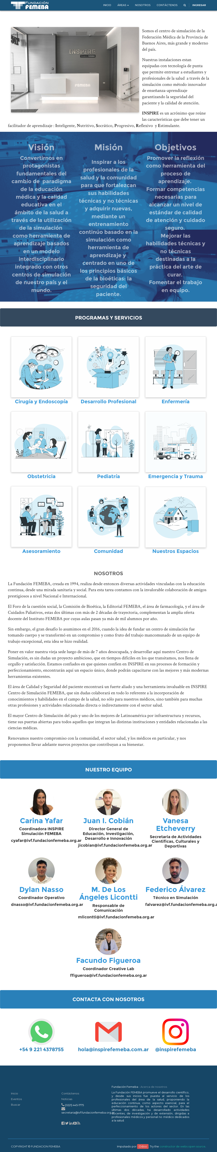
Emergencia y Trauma (175, 477)
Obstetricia (41, 477)
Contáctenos (70, 1093)
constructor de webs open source (182, 1146)
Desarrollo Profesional (109, 402)
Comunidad (108, 551)
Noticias (66, 1099)
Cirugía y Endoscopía (41, 402)
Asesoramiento (41, 551)
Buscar (15, 1104)
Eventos (16, 1099)
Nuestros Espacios (175, 551)
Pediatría (108, 477)
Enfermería (176, 402)
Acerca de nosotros (153, 1086)
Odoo (143, 1146)
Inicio (14, 1093)
